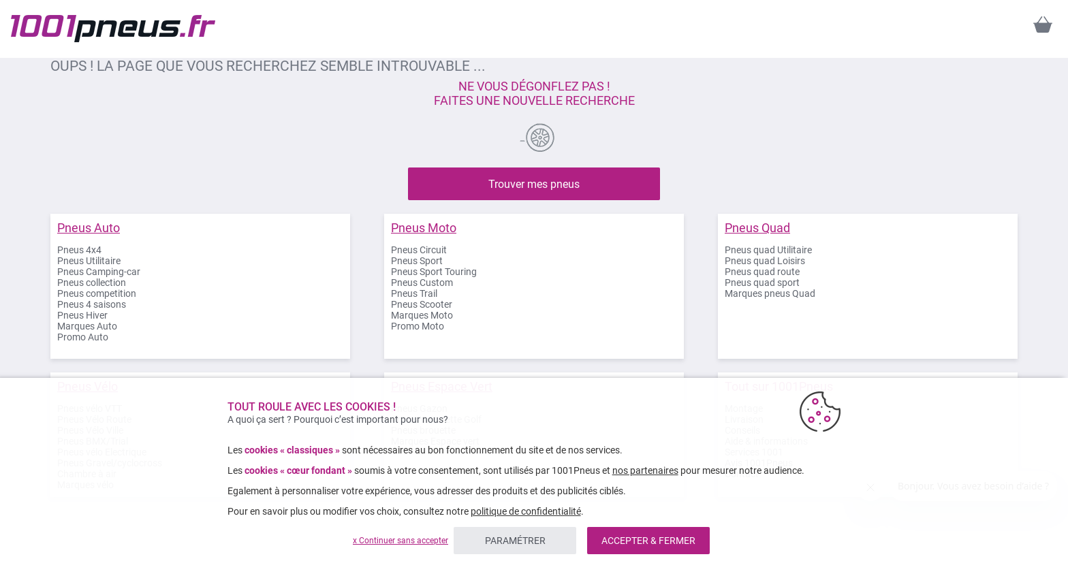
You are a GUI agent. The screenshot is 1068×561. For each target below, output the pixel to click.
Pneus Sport (417, 260)
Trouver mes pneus (534, 184)
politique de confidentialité (526, 511)
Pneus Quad (757, 228)
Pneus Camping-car (98, 271)
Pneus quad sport (762, 282)
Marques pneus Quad (770, 293)
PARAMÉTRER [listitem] (515, 540)
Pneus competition (96, 293)
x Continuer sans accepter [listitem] (400, 540)
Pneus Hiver (82, 315)
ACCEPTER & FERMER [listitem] (648, 540)
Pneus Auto (88, 228)
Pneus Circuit (419, 249)
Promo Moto (417, 326)
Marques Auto (87, 326)
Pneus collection (91, 282)
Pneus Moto (423, 228)
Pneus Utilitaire (89, 260)
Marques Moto (422, 315)
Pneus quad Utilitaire (768, 249)
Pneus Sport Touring (434, 271)
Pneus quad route (762, 271)
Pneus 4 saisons (91, 304)
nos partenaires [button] (645, 470)
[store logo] (113, 28)
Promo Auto (82, 337)
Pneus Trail (414, 293)
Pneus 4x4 (79, 249)
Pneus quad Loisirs (765, 260)
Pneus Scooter (421, 304)
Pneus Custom (422, 282)
